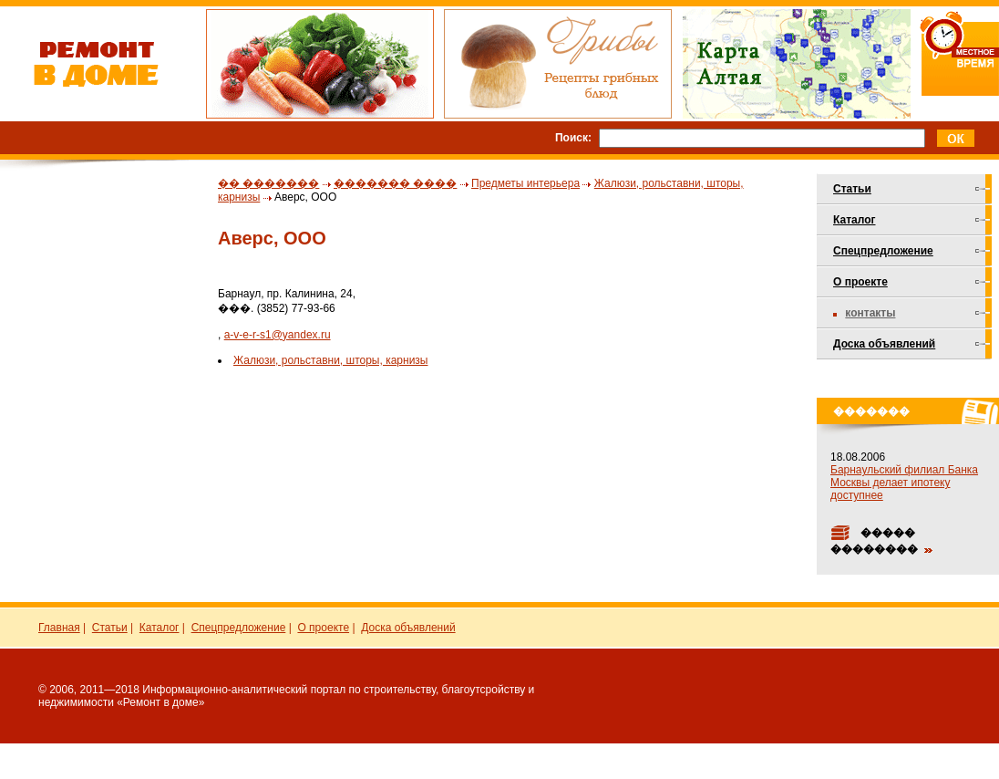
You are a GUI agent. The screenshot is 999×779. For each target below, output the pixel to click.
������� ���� (395, 183)
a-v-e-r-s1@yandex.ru (277, 334)
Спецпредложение (883, 250)
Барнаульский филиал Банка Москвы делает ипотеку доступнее (904, 482)
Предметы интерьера (525, 183)
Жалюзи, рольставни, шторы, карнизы (330, 360)
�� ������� (268, 183)
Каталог (854, 219)
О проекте (860, 281)
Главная (59, 627)
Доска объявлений (884, 344)
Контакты (870, 312)
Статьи (852, 188)
